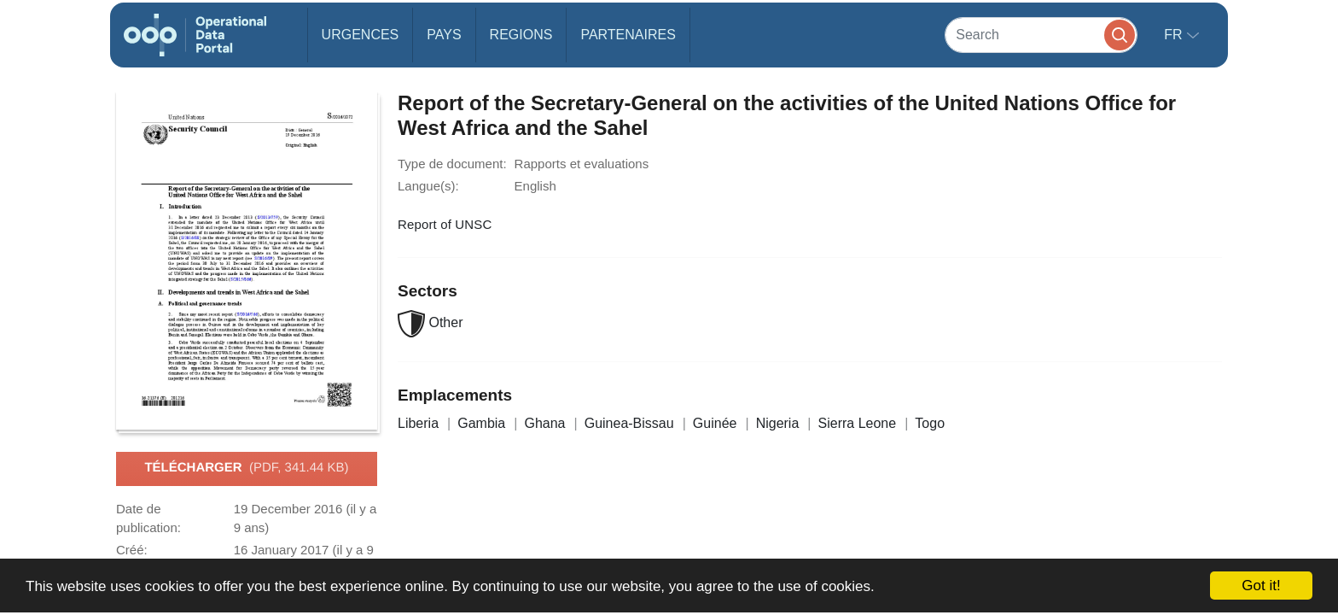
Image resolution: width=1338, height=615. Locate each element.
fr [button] (1175, 34)
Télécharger (246, 468)
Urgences (360, 34)
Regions (521, 34)
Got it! (1261, 585)
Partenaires (627, 34)
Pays (444, 34)
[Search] (1041, 34)
